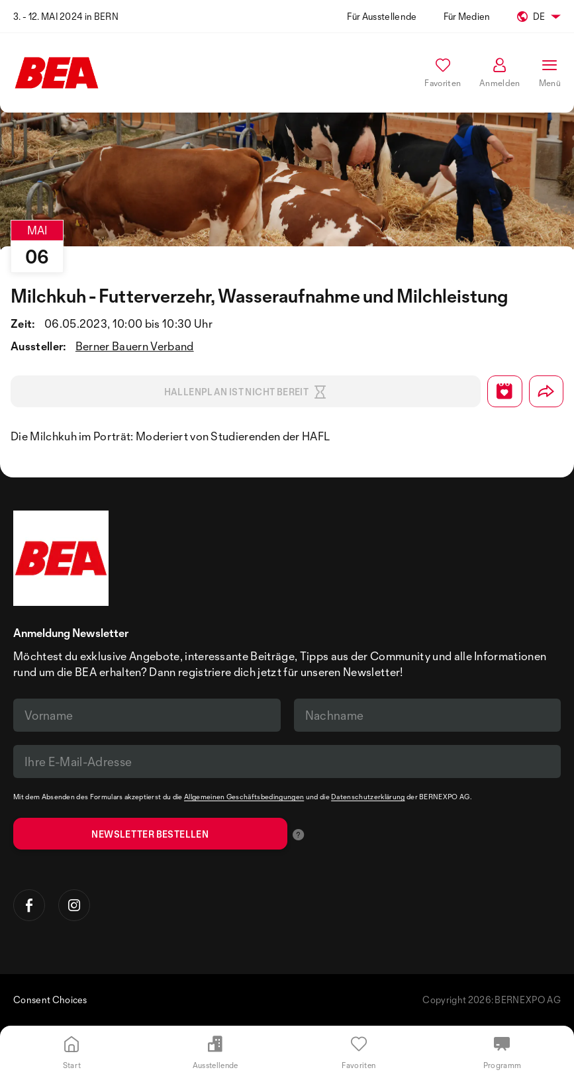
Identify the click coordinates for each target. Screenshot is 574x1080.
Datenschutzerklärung (368, 796)
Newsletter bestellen (150, 834)
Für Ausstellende (381, 16)
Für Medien (467, 16)
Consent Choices (50, 999)
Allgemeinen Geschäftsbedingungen (244, 796)
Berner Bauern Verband (134, 346)
